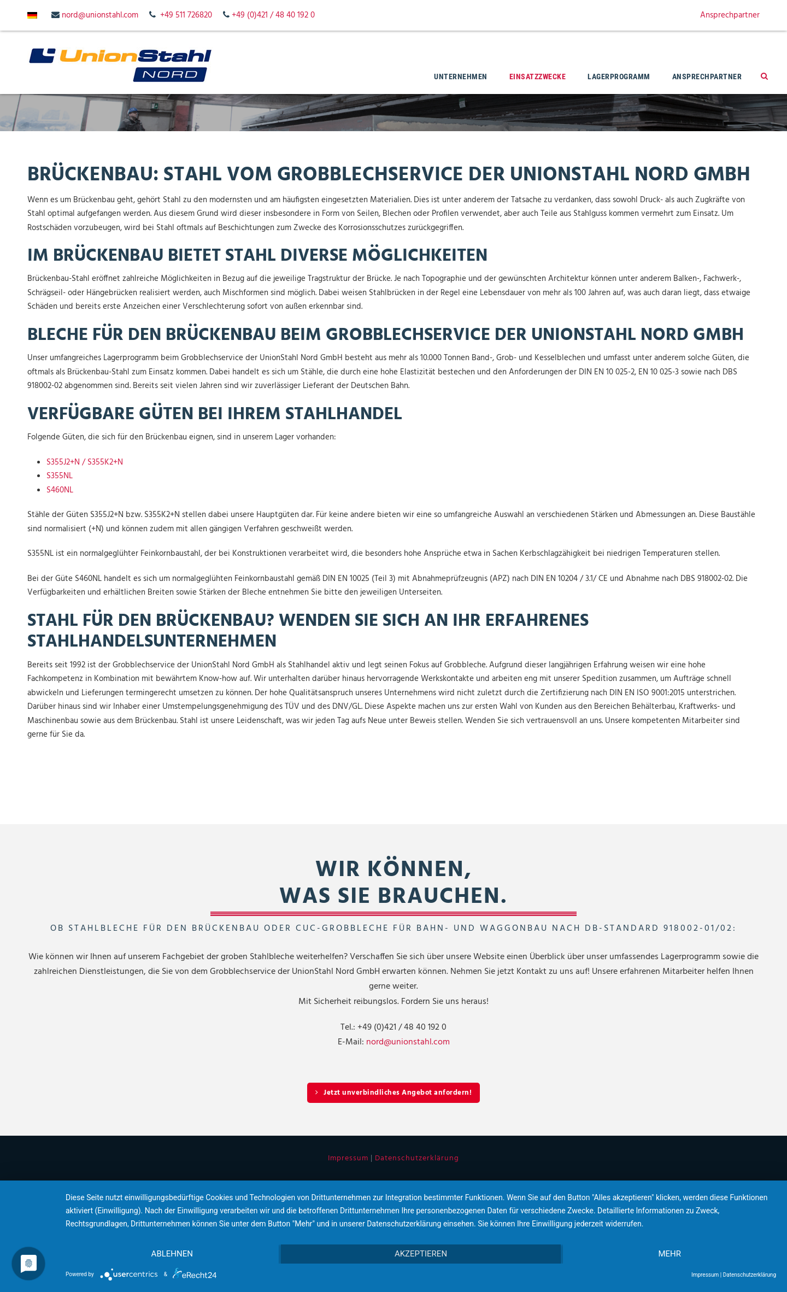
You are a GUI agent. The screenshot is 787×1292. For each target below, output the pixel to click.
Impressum (348, 1158)
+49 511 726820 (186, 15)
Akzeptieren (421, 1254)
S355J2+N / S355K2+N (84, 462)
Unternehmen (461, 76)
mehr (670, 1254)
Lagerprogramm (619, 76)
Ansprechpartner (730, 15)
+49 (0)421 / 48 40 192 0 (273, 15)
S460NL (59, 490)
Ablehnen (171, 1254)
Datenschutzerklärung (417, 1158)
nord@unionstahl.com (100, 15)
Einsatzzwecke (537, 76)
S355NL (59, 476)
